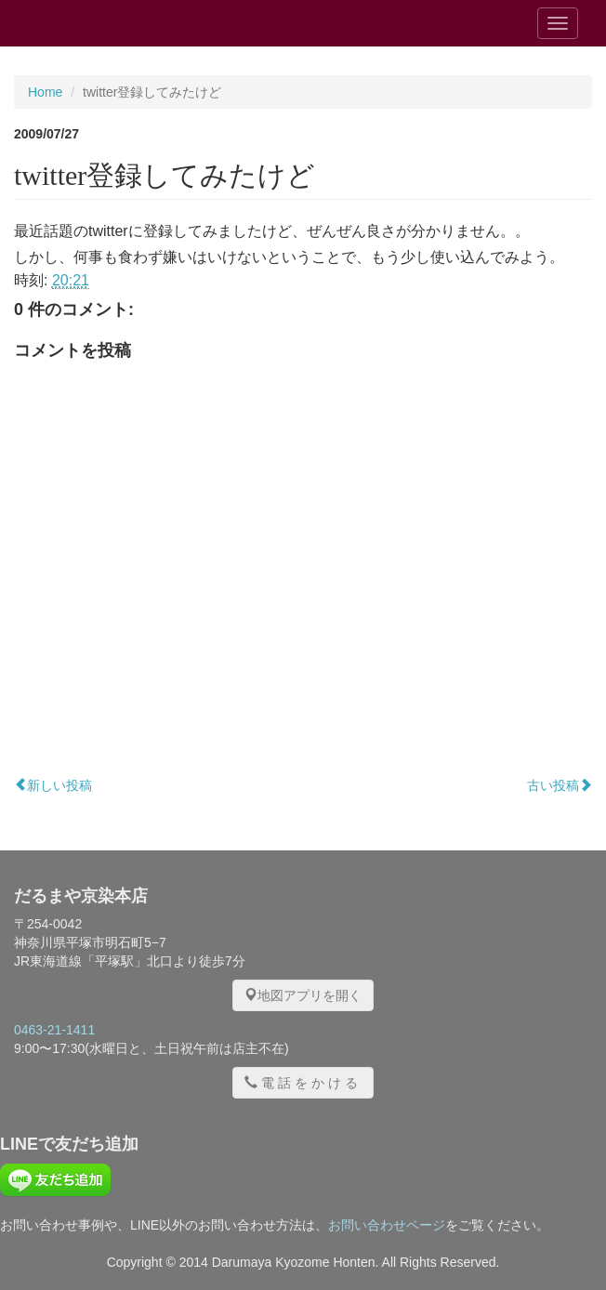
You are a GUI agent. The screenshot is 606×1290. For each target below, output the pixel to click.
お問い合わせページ (386, 1225)
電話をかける (303, 1082)
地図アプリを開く (303, 995)
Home (45, 92)
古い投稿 (559, 785)
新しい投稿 (53, 785)
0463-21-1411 (54, 1029)
